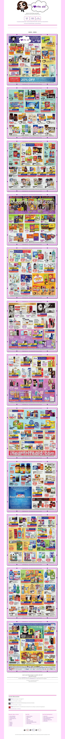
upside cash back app (38, 23)
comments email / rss (12, 718)
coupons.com (28, 717)
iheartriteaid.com (24, 677)
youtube (10, 725)
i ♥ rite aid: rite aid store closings (12, 708)
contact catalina (28, 723)
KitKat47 (12, 706)
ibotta (27, 718)
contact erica (45, 716)
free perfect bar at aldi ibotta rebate (21, 21)
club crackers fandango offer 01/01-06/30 (32, 21)
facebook (10, 722)
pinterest (10, 724)
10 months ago (19, 708)
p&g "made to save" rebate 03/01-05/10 (43, 21)
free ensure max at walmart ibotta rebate (29, 23)
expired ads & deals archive (47, 719)
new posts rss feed (12, 717)
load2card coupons (29, 716)
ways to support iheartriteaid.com (48, 717)
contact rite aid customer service (31, 722)
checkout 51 (28, 719)
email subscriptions (12, 716)
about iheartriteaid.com (46, 718)
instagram (11, 723)
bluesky (10, 719)
